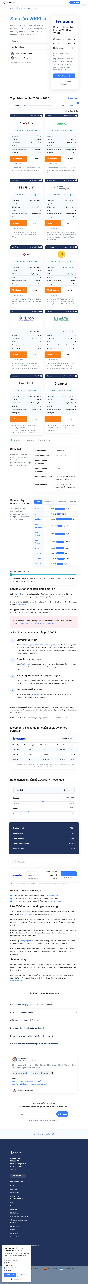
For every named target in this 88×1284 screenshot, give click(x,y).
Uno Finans (15, 247)
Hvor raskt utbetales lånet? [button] (21, 1012)
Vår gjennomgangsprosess (18, 1220)
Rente (38, 501)
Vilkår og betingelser (16, 1236)
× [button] (29, 1246)
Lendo (49, 115)
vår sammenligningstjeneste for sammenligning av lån (40, 644)
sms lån (19, 594)
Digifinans (15, 180)
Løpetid (16, 798)
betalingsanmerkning (55, 901)
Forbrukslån (14, 1189)
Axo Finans (50, 247)
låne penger (25, 940)
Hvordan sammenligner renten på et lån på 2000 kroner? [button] (34, 1044)
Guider (12, 1205)
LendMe (49, 311)
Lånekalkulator (15, 1212)
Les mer (35, 158)
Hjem (12, 8)
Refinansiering (14, 1196)
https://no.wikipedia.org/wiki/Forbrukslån (27, 1081)
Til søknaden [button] (18, 419)
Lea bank (15, 376)
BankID (36, 694)
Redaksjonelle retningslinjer (19, 1216)
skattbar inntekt (52, 895)
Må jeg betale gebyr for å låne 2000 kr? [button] (26, 1020)
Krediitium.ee (67, 1268)
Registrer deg (62, 1114)
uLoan (14, 311)
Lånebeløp (48, 501)
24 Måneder (71, 803)
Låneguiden (75, 2)
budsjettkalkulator (16, 980)
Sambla (14, 115)
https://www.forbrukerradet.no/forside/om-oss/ (29, 1084)
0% (14, 813)
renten (25, 664)
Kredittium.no (34, 1268)
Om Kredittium (14, 1226)
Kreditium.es (50, 1268)
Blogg (12, 1202)
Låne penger (20, 8)
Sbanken (49, 376)
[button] (29, 41)
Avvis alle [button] (23, 1275)
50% (73, 813)
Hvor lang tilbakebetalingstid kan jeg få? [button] (27, 1028)
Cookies (13, 1229)
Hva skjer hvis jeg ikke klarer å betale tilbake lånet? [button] (31, 1036)
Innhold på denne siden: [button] (20, 571)
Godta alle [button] (10, 1275)
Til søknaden (64, 76)
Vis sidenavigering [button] (44, 1134)
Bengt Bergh (29, 1090)
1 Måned (16, 803)
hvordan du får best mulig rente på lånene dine (37, 623)
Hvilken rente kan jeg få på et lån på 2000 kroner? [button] (31, 1004)
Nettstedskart (14, 1233)
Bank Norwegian (52, 180)
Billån (12, 1185)
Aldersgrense (61, 501)
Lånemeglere (14, 1192)
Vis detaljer (21, 861)
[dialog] (16, 1263)
